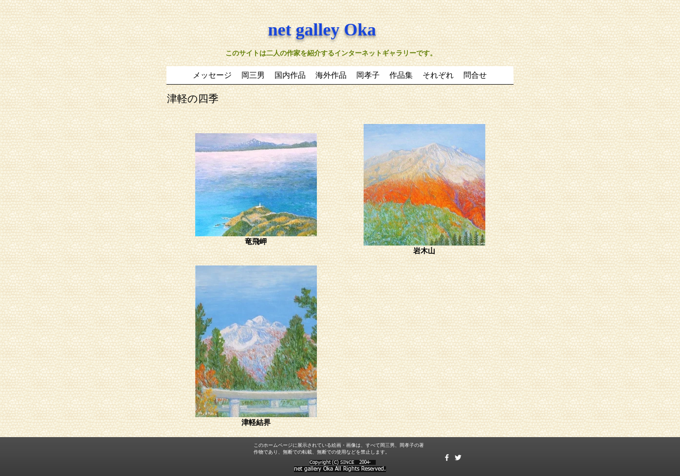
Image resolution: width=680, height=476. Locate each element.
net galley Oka (322, 29)
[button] (290, 78)
